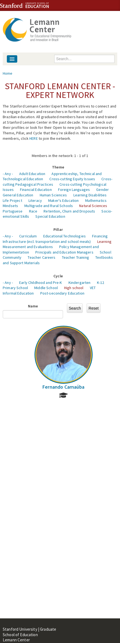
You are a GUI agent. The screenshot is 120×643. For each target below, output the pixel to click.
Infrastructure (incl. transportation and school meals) (47, 241)
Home (8, 73)
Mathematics (96, 200)
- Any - (8, 173)
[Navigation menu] (12, 59)
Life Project (12, 200)
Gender (102, 189)
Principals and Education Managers (64, 252)
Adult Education (32, 173)
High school (74, 287)
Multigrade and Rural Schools (48, 205)
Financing (100, 236)
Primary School (15, 287)
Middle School (46, 287)
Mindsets (10, 205)
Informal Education (18, 293)
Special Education (50, 216)
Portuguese (12, 211)
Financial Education (36, 189)
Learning (104, 241)
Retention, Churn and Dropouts (69, 211)
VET (93, 287)
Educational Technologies (64, 236)
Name (33, 306)
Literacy (35, 200)
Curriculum (28, 236)
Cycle (58, 276)
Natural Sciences (93, 205)
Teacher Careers (41, 257)
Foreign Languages (74, 189)
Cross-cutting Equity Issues (72, 178)
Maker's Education (63, 200)
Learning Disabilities (90, 195)
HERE (33, 138)
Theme (58, 167)
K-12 (100, 282)
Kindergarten (79, 282)
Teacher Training (75, 257)
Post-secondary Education (62, 293)
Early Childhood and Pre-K (40, 282)
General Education (18, 195)
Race (33, 211)
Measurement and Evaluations (28, 246)
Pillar (58, 229)
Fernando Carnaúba (63, 387)
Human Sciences (53, 195)
